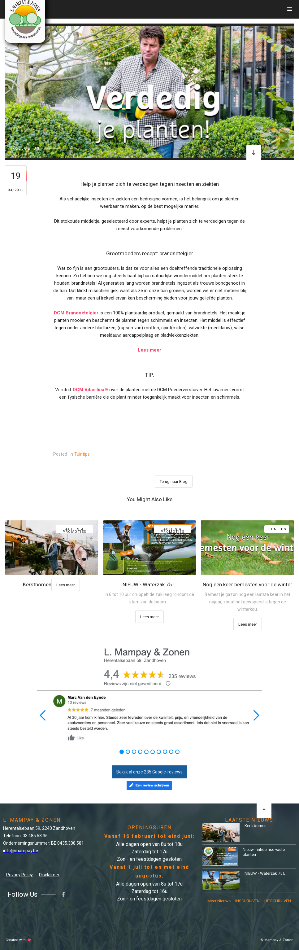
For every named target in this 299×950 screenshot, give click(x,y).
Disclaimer (49, 874)
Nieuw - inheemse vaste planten (264, 852)
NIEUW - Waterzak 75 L (265, 873)
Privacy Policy (19, 874)
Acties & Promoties (75, 530)
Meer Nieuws (219, 901)
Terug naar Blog (174, 481)
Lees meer (65, 585)
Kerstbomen (255, 825)
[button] (289, 9)
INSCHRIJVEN (247, 901)
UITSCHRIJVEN (277, 901)
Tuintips (82, 454)
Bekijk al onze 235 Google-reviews (149, 771)
